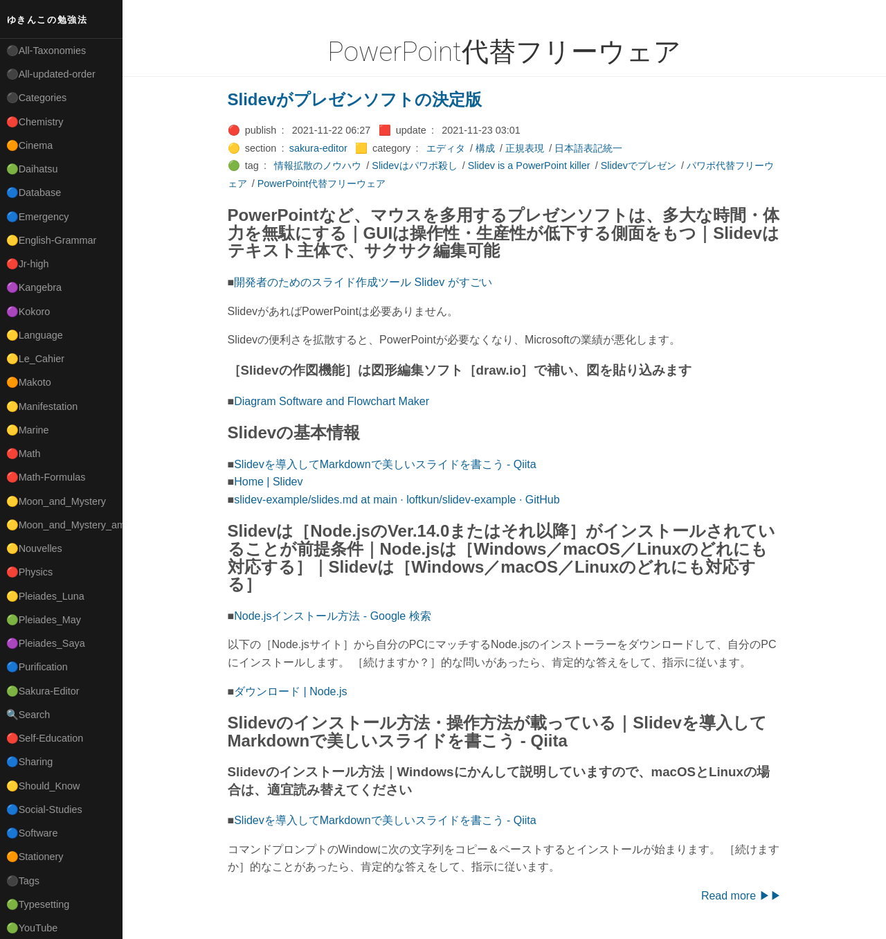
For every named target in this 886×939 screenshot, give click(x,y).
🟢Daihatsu (32, 169)
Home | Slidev (268, 482)
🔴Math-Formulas (46, 477)
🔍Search (28, 714)
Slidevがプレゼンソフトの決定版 (355, 99)
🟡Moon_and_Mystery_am (64, 524)
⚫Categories (36, 97)
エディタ (445, 148)
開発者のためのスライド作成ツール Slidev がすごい (362, 282)
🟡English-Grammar (51, 240)
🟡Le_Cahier (35, 358)
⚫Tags (22, 880)
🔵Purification (37, 666)
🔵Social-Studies (44, 809)
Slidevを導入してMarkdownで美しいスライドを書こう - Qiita (385, 464)
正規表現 (524, 148)
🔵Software (32, 833)
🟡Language (34, 335)
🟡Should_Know (43, 786)
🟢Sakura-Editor (43, 691)
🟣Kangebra (34, 287)
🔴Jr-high (27, 263)
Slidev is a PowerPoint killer (529, 165)
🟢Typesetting (38, 904)
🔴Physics (29, 572)
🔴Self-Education (45, 738)
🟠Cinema (29, 145)
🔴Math (23, 453)
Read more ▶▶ (741, 896)
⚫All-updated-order (51, 74)
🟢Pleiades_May (43, 619)
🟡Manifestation (42, 406)
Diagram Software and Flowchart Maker (331, 401)
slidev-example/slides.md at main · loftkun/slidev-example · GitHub (396, 500)
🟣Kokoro (28, 311)
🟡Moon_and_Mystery (56, 501)
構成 (485, 148)
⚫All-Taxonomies (46, 50)
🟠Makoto (28, 382)
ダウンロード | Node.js (290, 691)
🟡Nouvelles (34, 548)
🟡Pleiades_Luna (45, 596)
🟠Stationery (35, 856)
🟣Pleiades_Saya (45, 643)
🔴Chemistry (35, 121)
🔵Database (34, 192)
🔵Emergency (37, 216)
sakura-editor (318, 148)
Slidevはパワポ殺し (414, 165)
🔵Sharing (29, 761)
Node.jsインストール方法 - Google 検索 (332, 616)
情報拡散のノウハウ (317, 165)
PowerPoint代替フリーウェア (321, 183)
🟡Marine (27, 430)
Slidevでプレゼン (638, 165)
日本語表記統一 (588, 148)
